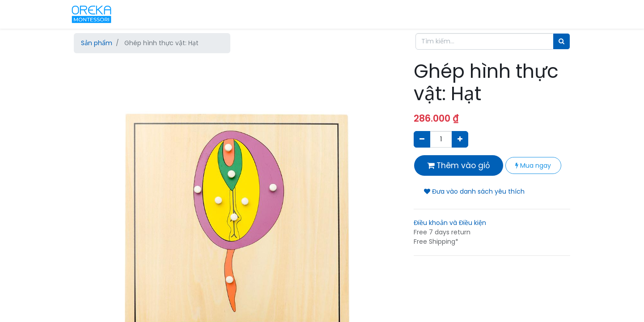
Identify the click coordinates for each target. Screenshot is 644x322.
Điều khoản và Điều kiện (450, 222)
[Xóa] (422, 139)
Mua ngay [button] (533, 165)
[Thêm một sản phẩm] (460, 139)
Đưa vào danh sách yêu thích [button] (474, 191)
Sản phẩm (96, 42)
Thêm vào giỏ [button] (458, 165)
